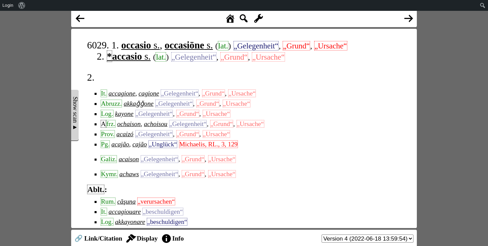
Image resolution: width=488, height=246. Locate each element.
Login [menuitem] (7, 5)
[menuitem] (22, 5)
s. (140, 45)
